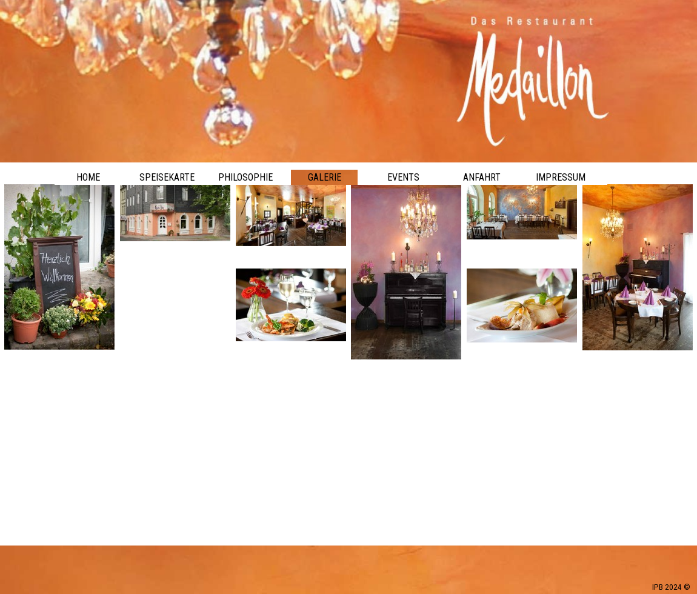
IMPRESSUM (560, 177)
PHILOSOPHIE (245, 177)
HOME (88, 177)
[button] (291, 268)
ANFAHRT (482, 177)
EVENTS (403, 177)
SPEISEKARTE (167, 177)
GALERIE (324, 177)
